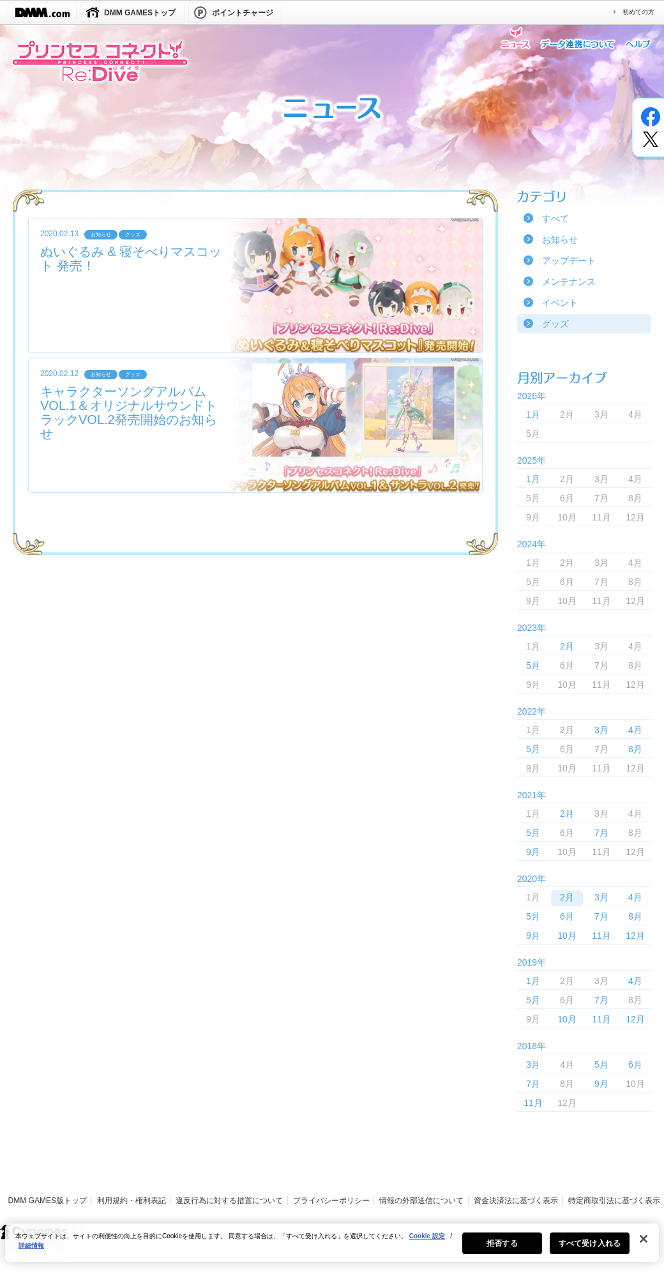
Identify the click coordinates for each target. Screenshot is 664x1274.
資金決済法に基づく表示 (516, 1200)
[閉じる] (644, 1246)
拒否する (502, 1250)
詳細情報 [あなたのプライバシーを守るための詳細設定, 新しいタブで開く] (31, 1252)
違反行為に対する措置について (229, 1200)
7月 (601, 833)
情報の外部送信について (421, 1200)
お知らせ (560, 239)
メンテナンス (569, 282)
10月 (567, 935)
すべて (555, 218)
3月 (601, 730)
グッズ (555, 324)
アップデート (569, 260)
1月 (533, 414)
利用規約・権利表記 (131, 1200)
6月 (567, 916)
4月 (635, 730)
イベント (560, 303)
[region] (332, 1250)
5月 (533, 665)
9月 (533, 852)
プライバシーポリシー (331, 1200)
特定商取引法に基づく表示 (614, 1200)
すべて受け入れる (590, 1250)
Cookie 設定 (427, 1243)
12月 (635, 935)
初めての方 (638, 11)
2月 (567, 646)
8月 (635, 749)
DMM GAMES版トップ (47, 1200)
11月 (601, 935)
